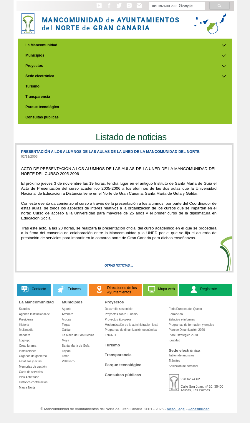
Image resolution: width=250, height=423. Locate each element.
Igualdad (174, 340)
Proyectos (34, 66)
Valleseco (68, 361)
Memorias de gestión (33, 366)
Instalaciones (28, 351)
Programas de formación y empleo (191, 324)
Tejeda (66, 351)
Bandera (24, 335)
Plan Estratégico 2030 (183, 335)
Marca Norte (27, 387)
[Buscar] (176, 6)
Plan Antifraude (29, 377)
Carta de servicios (31, 372)
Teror (65, 356)
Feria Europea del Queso (185, 308)
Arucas (66, 319)
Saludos (24, 308)
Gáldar (66, 329)
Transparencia (37, 97)
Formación (176, 314)
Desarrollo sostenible (119, 308)
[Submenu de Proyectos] (223, 66)
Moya (65, 340)
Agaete (66, 308)
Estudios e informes (182, 319)
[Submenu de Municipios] (223, 55)
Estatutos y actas (30, 361)
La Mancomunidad (41, 45)
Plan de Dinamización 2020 (187, 329)
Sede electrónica (39, 76)
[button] (99, 8)
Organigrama (28, 345)
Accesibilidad (199, 409)
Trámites (174, 360)
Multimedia (26, 329)
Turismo (32, 86)
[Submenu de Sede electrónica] (223, 76)
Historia (24, 324)
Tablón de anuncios (181, 355)
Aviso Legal (176, 409)
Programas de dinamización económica (131, 329)
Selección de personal (183, 366)
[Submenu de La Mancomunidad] (223, 45)
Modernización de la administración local (131, 324)
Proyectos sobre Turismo (121, 314)
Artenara (67, 314)
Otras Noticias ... (119, 265)
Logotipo (25, 340)
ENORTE (111, 335)
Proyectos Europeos (118, 319)
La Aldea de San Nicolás (78, 335)
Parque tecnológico (42, 107)
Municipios (34, 55)
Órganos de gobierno (33, 356)
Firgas (66, 324)
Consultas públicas (42, 117)
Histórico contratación (33, 382)
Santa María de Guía (76, 345)
